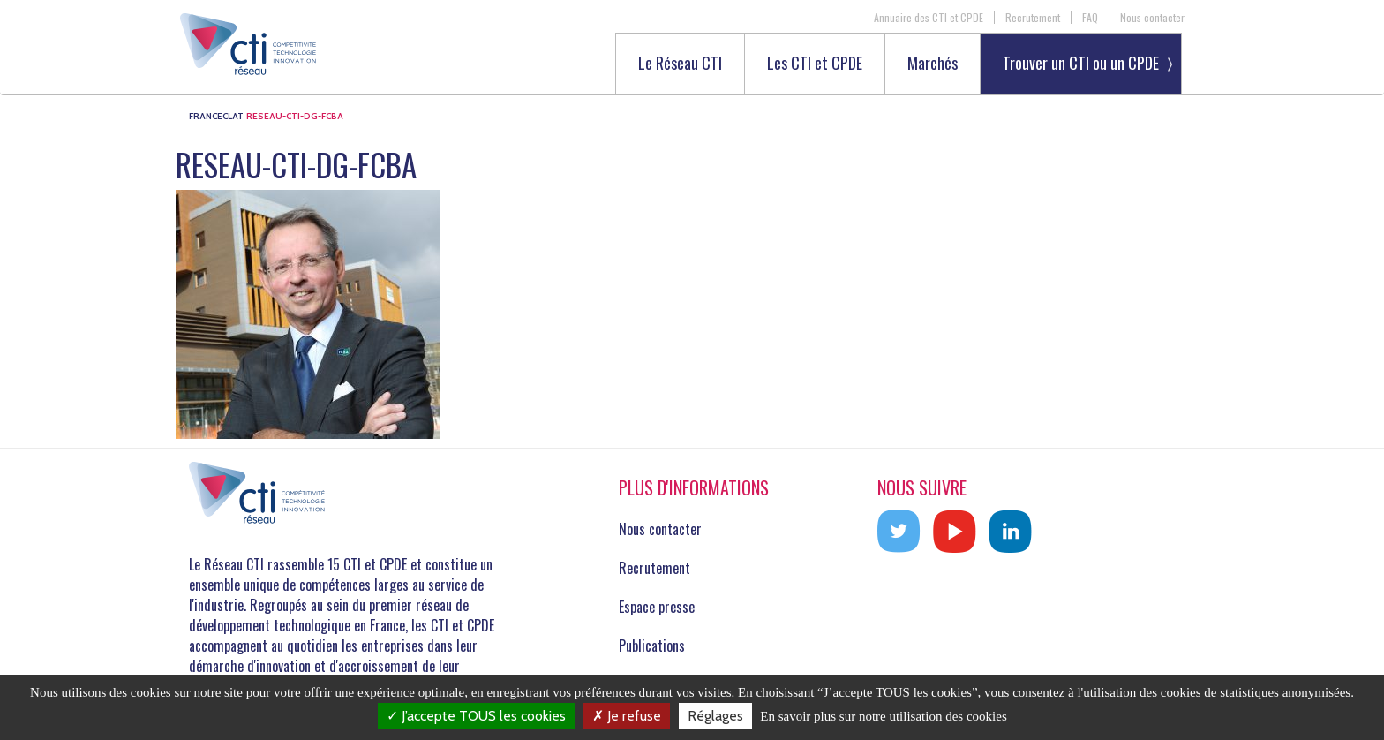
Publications (652, 645)
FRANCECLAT (216, 116)
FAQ (1090, 17)
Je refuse (626, 715)
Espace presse (657, 606)
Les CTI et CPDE (814, 64)
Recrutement (1032, 17)
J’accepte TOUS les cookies (476, 715)
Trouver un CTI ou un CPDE (1081, 62)
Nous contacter (1152, 17)
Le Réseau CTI (680, 64)
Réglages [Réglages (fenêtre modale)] (715, 715)
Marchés (932, 64)
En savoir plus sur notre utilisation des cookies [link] (883, 716)
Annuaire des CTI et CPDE (928, 17)
